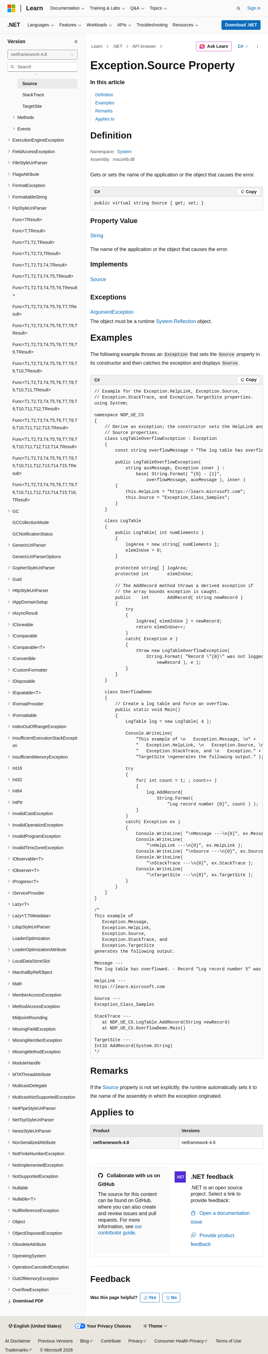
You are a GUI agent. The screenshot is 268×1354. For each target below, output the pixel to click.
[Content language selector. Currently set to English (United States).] (35, 1326)
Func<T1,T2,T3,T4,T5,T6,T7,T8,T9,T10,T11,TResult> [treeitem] (45, 386)
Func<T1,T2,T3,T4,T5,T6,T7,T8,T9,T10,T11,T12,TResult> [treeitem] (45, 405)
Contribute (111, 1340)
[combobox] (42, 55)
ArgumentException (112, 312)
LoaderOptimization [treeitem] (31, 938)
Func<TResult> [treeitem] (27, 219)
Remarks (104, 110)
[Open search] (238, 8)
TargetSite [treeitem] (32, 106)
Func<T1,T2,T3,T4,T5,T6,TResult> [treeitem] (44, 291)
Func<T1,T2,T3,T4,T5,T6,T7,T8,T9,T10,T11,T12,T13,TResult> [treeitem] (45, 424)
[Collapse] (76, 41)
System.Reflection (176, 321)
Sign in (254, 8)
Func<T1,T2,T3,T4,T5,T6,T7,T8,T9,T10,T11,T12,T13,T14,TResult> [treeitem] (45, 443)
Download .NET (241, 24)
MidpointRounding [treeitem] (29, 1017)
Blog (84, 1340)
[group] (176, 722)
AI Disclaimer (17, 1340)
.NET (118, 46)
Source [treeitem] (29, 83)
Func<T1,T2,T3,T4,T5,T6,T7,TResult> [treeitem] (44, 310)
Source (98, 279)
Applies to (104, 118)
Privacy (135, 1340)
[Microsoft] (11, 8)
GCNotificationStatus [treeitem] (32, 533)
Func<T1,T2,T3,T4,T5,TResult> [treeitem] (43, 276)
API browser (144, 46)
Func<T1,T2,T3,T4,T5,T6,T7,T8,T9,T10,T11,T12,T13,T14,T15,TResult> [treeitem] (45, 466)
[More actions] (257, 47)
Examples (104, 102)
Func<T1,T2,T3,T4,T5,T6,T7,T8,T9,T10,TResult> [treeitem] (45, 367)
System (124, 151)
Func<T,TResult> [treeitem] (29, 230)
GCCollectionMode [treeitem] (30, 522)
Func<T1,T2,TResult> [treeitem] (33, 242)
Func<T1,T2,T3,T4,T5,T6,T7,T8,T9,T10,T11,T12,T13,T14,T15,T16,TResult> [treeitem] (45, 492)
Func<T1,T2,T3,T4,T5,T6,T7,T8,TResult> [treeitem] (45, 329)
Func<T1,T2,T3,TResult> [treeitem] (36, 253)
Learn (97, 46)
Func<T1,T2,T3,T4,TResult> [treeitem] (39, 264)
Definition (104, 94)
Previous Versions (55, 1340)
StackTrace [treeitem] (33, 94)
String (96, 235)
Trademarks (16, 1349)
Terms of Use (228, 1340)
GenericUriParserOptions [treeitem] (36, 556)
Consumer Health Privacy (179, 1340)
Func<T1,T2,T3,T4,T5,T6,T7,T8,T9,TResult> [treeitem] (45, 348)
